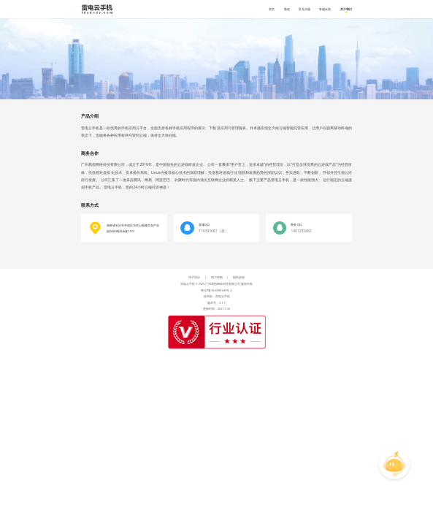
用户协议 (194, 277)
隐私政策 (239, 277)
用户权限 (217, 277)
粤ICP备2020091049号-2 (216, 290)
